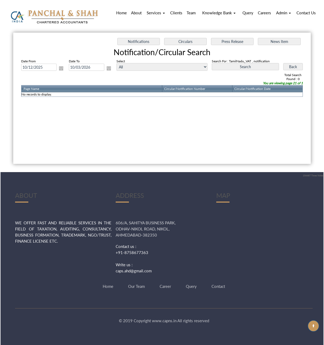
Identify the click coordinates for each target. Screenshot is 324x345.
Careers (264, 12)
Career (165, 279)
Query (247, 12)
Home (121, 12)
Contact (218, 279)
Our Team (136, 279)
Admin (283, 12)
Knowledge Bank (219, 12)
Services (156, 12)
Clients (176, 12)
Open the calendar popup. (61, 68)
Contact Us (306, 12)
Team (191, 12)
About (136, 12)
